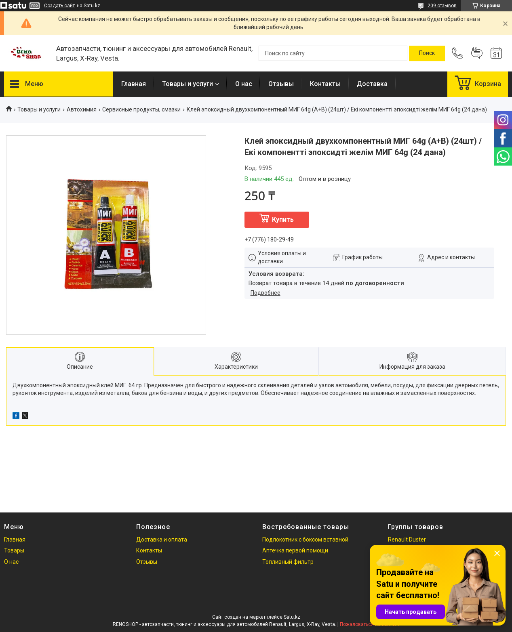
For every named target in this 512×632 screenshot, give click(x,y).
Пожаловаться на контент (370, 624)
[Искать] (427, 53)
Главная (133, 84)
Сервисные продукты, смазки (141, 109)
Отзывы (281, 84)
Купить (283, 219)
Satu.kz (292, 617)
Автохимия (82, 109)
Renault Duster (407, 539)
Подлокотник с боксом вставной (305, 539)
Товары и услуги (187, 84)
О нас (243, 84)
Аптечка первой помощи (295, 550)
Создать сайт (59, 5)
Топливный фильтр (288, 562)
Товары (14, 550)
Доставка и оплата (161, 539)
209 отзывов (442, 5)
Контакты (325, 84)
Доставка (372, 84)
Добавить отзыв (477, 53)
